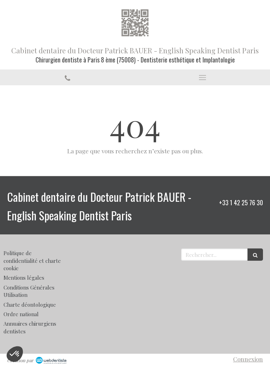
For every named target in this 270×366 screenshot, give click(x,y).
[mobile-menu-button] (202, 78)
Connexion (248, 359)
